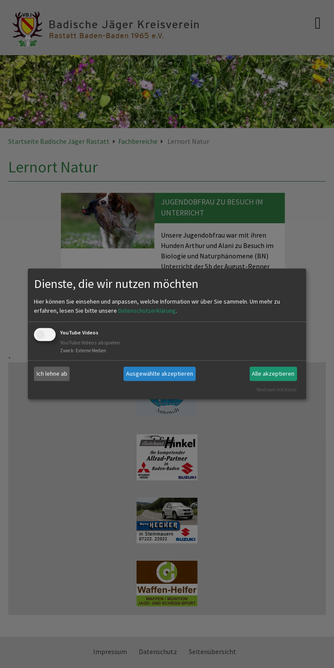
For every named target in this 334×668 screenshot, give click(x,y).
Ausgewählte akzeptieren (159, 373)
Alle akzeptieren (273, 373)
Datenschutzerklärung (147, 310)
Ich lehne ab (52, 373)
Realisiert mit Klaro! (277, 390)
